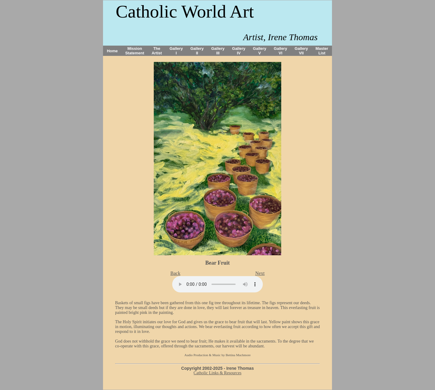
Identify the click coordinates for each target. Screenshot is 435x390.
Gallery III (217, 50)
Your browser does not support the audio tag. (217, 284)
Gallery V (259, 50)
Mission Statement (134, 50)
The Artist (157, 50)
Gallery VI (280, 50)
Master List (322, 50)
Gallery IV (238, 50)
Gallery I (176, 50)
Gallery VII (301, 50)
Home (112, 51)
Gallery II (197, 50)
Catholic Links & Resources (217, 373)
